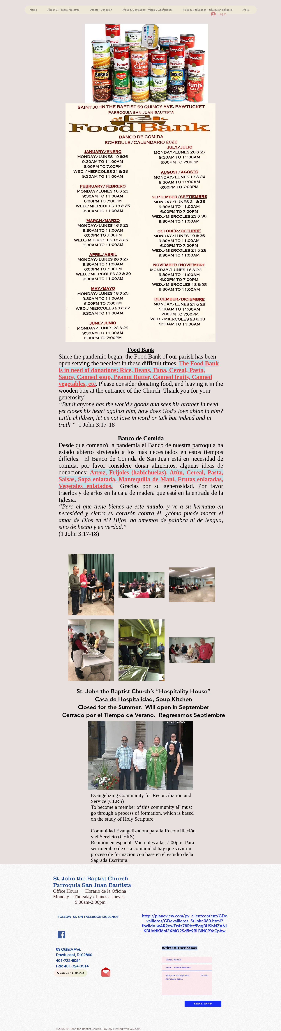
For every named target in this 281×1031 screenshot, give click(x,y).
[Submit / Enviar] (203, 1004)
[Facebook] (61, 934)
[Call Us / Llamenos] (70, 973)
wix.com (135, 1028)
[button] (146, 63)
